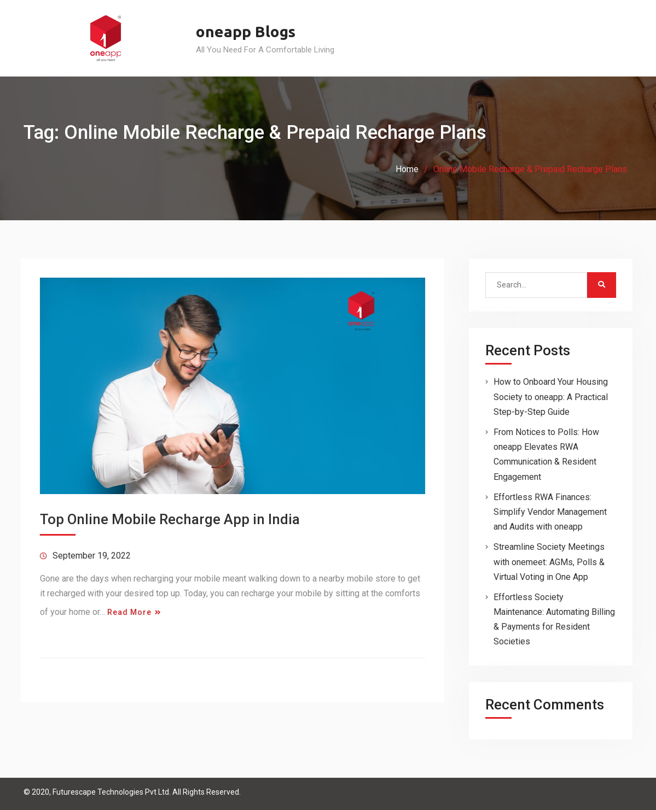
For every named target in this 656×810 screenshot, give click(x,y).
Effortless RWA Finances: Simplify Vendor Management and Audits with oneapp (550, 512)
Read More (129, 612)
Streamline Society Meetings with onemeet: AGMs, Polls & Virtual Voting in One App (549, 562)
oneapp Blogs (245, 31)
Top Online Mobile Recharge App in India (170, 519)
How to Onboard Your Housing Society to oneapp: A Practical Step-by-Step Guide (551, 396)
